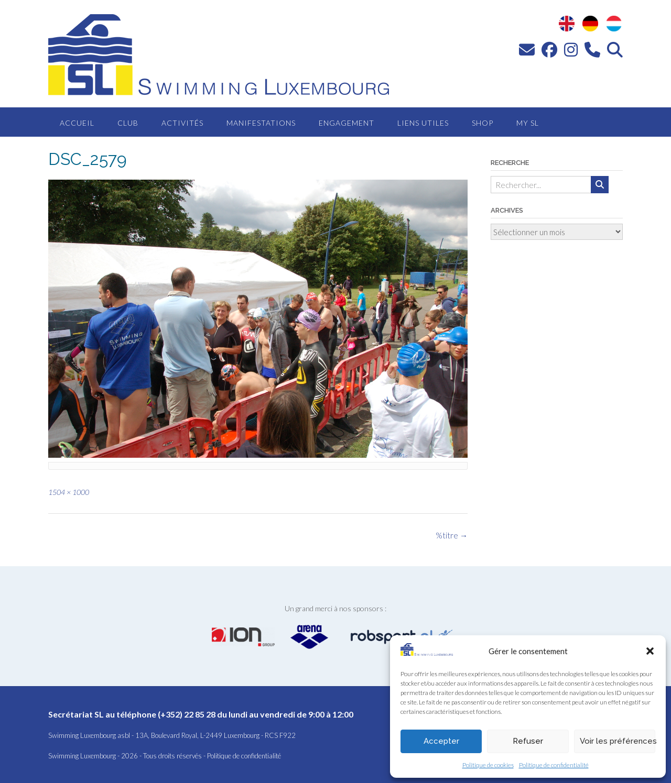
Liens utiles (423, 122)
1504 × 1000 (68, 492)
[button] (650, 651)
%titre (452, 535)
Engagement (346, 122)
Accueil (77, 122)
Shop (482, 122)
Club (127, 122)
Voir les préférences (617, 741)
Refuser (528, 741)
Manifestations (261, 122)
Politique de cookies (488, 765)
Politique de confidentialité (554, 765)
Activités (182, 122)
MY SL (527, 122)
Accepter (441, 741)
